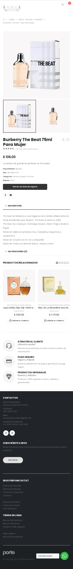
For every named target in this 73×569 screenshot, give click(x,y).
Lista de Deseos (10, 508)
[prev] (63, 140)
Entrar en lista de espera (25, 187)
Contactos (7, 495)
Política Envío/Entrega (12, 489)
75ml (12, 180)
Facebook (5, 195)
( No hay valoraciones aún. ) (26, 149)
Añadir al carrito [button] (20, 320)
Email (10, 195)
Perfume (30, 176)
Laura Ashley (14, 305)
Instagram (12, 433)
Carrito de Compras (11, 505)
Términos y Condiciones (13, 492)
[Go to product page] (19, 286)
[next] (68, 140)
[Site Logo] (12, 8)
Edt (39, 305)
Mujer (23, 176)
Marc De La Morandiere (49, 305)
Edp (8, 305)
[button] (62, 4)
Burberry (16, 176)
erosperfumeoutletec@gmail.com (17, 418)
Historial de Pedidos (11, 502)
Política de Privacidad (12, 485)
